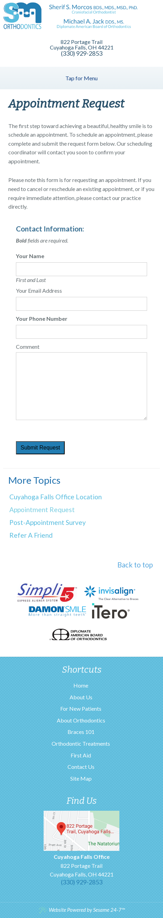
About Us (81, 697)
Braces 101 (80, 731)
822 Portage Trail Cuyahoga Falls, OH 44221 (82, 44)
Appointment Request (42, 509)
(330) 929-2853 (81, 53)
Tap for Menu (81, 78)
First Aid (81, 755)
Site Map (81, 778)
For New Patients (80, 708)
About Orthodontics (81, 720)
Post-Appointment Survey (47, 522)
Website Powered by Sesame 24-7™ (81, 910)
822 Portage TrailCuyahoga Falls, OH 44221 (82, 865)
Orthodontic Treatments (81, 743)
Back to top (135, 565)
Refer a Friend (31, 535)
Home (80, 685)
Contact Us (80, 766)
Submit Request (40, 448)
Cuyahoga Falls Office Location (55, 497)
